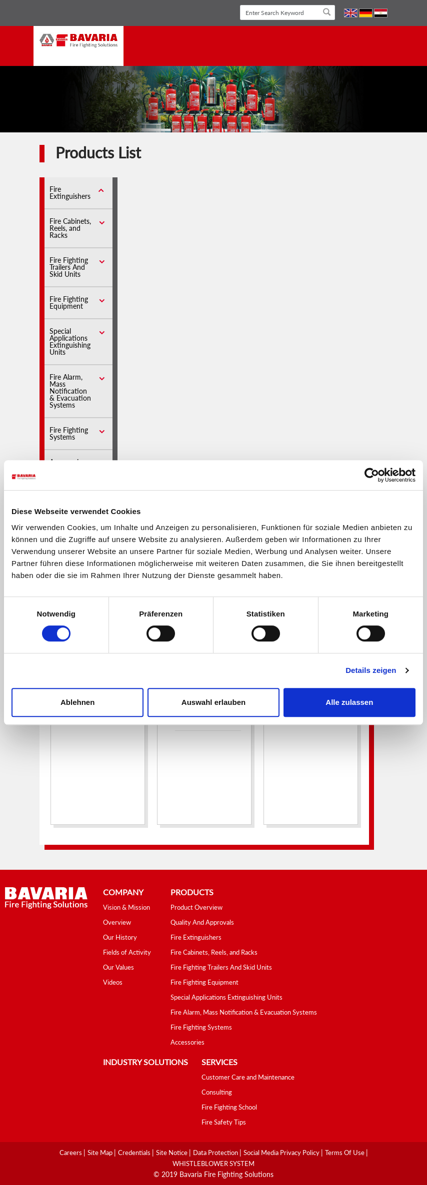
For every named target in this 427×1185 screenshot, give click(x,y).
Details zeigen (371, 670)
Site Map (101, 1153)
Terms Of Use (345, 1153)
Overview (117, 922)
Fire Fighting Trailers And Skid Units (69, 267)
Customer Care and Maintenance (248, 1077)
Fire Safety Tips (224, 1122)
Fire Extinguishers (70, 192)
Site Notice (172, 1153)
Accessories (187, 1042)
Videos (112, 982)
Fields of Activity (127, 952)
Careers (72, 1153)
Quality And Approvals (202, 922)
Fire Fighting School (229, 1107)
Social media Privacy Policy (282, 1153)
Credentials (135, 1153)
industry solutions (145, 1062)
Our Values (118, 967)
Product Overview (196, 907)
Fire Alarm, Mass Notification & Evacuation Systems (70, 391)
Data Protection (216, 1153)
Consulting (217, 1092)
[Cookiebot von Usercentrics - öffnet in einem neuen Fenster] (372, 475)
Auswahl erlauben (214, 702)
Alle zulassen (349, 702)
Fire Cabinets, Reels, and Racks (70, 228)
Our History (120, 937)
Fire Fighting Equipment (69, 302)
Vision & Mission (126, 907)
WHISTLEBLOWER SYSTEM (213, 1164)
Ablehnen (77, 702)
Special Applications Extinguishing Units (70, 341)
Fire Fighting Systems (69, 433)
